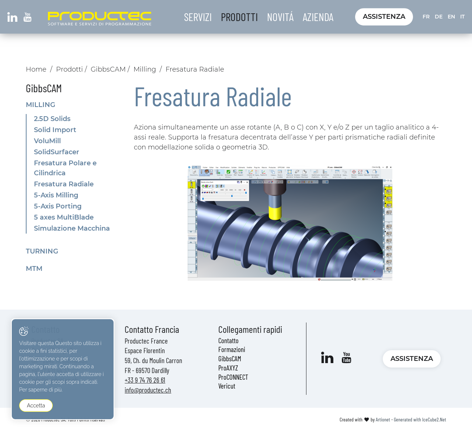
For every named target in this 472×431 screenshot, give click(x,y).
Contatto (228, 340)
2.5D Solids (52, 119)
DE (438, 16)
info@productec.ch (148, 390)
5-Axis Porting (57, 206)
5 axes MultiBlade (64, 217)
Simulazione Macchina (72, 228)
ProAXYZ (228, 367)
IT (462, 16)
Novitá (280, 16)
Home (36, 69)
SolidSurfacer (56, 152)
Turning (42, 251)
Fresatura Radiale (64, 184)
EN (451, 16)
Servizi (198, 16)
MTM (34, 269)
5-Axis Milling (56, 195)
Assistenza (384, 17)
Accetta (36, 405)
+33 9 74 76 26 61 (145, 380)
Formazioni (231, 349)
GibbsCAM (108, 69)
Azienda (318, 16)
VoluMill (47, 141)
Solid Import (55, 130)
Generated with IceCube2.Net (420, 419)
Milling (144, 69)
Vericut (226, 386)
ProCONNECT (233, 377)
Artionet (383, 419)
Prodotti (239, 16)
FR (426, 16)
